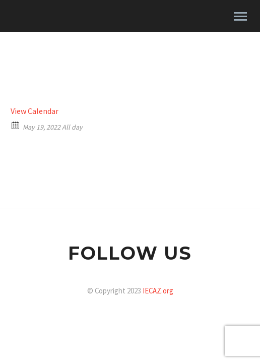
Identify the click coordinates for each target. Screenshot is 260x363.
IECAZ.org (158, 290)
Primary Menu (240, 16)
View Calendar (34, 111)
